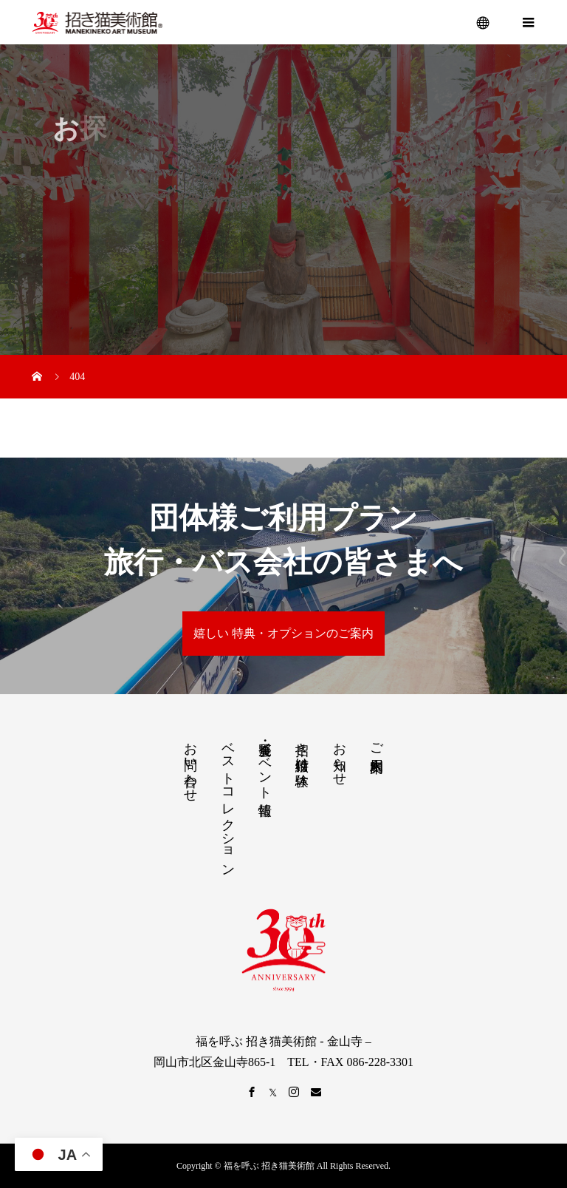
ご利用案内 (376, 742)
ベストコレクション (228, 801)
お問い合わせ (190, 764)
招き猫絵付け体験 (302, 748)
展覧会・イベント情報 (265, 763)
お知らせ (339, 756)
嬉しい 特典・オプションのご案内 (283, 633)
